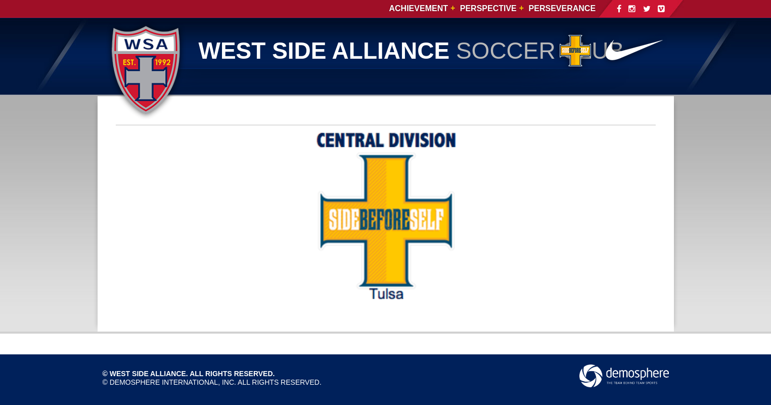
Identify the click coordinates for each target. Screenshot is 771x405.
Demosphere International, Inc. (173, 382)
